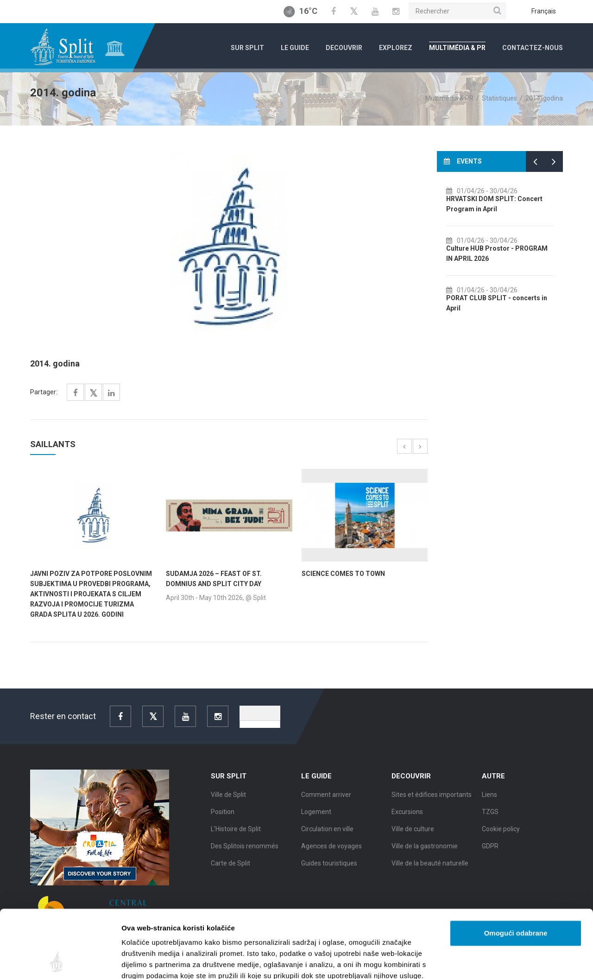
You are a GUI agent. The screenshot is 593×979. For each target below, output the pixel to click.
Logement (316, 819)
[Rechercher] (457, 11)
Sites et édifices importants (431, 802)
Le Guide (295, 47)
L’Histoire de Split (236, 836)
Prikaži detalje (480, 961)
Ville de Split (228, 802)
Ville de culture (412, 836)
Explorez (395, 47)
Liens (489, 802)
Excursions (407, 819)
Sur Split (247, 47)
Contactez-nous (532, 47)
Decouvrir (344, 47)
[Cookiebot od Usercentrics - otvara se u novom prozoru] (60, 961)
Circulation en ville (327, 836)
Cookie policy (501, 836)
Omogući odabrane (516, 869)
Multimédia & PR (457, 47)
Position (222, 819)
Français (543, 11)
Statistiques (499, 98)
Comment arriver (326, 802)
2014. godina (544, 98)
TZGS (490, 819)
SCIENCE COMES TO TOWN (343, 573)
